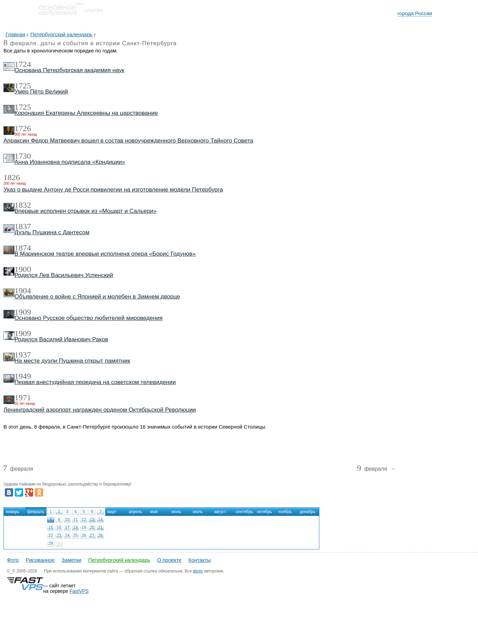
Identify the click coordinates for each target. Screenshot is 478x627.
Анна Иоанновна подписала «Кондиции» (69, 162)
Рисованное (40, 560)
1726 (22, 128)
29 (50, 543)
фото (198, 571)
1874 (22, 247)
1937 (22, 354)
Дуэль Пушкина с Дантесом (51, 232)
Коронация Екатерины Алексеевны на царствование (86, 113)
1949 (22, 376)
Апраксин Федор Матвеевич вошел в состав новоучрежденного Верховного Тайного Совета (128, 140)
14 (100, 519)
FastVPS (79, 591)
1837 (22, 226)
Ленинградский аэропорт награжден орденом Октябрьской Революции (99, 409)
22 (50, 535)
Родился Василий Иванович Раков (61, 339)
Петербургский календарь (119, 560)
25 (75, 535)
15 (50, 527)
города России (414, 13)
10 (67, 519)
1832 (22, 204)
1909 (22, 311)
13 (92, 519)
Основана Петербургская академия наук (69, 70)
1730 (22, 155)
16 (59, 527)
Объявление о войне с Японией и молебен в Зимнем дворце (97, 296)
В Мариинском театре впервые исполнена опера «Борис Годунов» (105, 254)
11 (75, 519)
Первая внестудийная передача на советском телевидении (95, 382)
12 (83, 519)
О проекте (169, 560)
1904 (22, 290)
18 (75, 527)
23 (59, 535)
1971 (22, 397)
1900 (22, 269)
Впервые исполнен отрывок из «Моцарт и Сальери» (85, 211)
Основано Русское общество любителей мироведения (88, 318)
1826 (11, 177)
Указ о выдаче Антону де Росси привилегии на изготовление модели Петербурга (113, 189)
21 (100, 527)
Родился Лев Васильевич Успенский (63, 275)
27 (92, 535)
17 (67, 527)
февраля (18, 469)
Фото (13, 560)
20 (92, 527)
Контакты (199, 560)
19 (83, 527)
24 (67, 535)
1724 (22, 64)
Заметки (71, 560)
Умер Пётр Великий (41, 91)
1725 (22, 85)
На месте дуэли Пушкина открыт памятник (72, 360)
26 (83, 535)
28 (100, 535)
